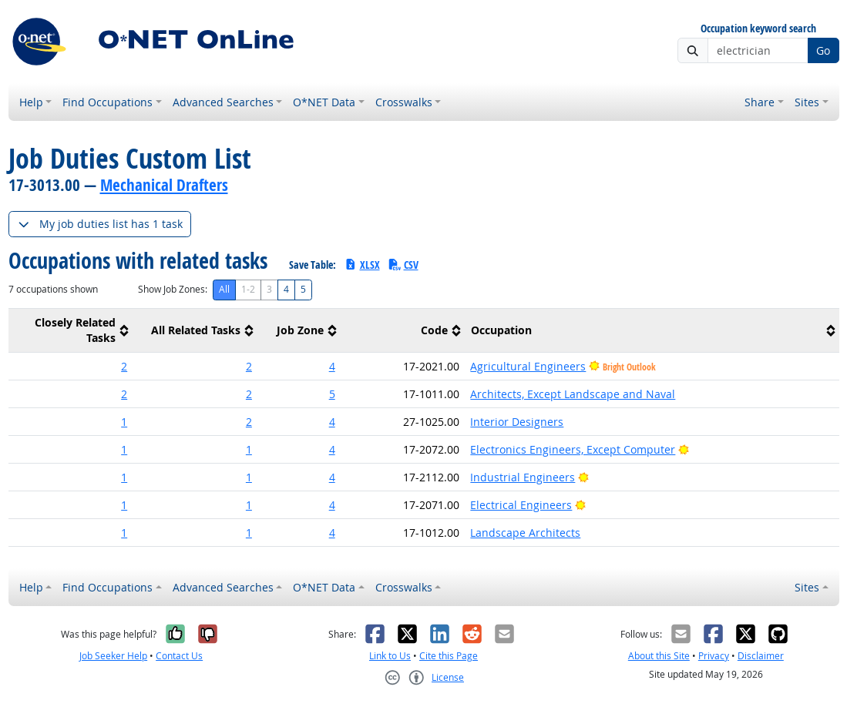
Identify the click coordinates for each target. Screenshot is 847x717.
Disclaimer (761, 655)
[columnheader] (70, 330)
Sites (807, 102)
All (224, 289)
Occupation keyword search (758, 28)
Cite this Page (448, 655)
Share (759, 102)
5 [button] (332, 394)
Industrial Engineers (522, 477)
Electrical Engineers (521, 505)
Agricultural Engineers (528, 366)
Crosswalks (403, 102)
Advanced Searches (223, 102)
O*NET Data (324, 102)
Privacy (713, 655)
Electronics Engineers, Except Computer (572, 449)
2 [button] (124, 366)
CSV (403, 264)
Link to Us (390, 655)
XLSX (362, 264)
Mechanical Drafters (164, 185)
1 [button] (124, 421)
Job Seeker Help (113, 655)
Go (823, 50)
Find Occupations (107, 102)
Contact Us (179, 655)
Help (31, 102)
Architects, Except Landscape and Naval (572, 394)
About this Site (659, 655)
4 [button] (332, 366)
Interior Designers (516, 421)
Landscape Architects (525, 532)
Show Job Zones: (172, 289)
